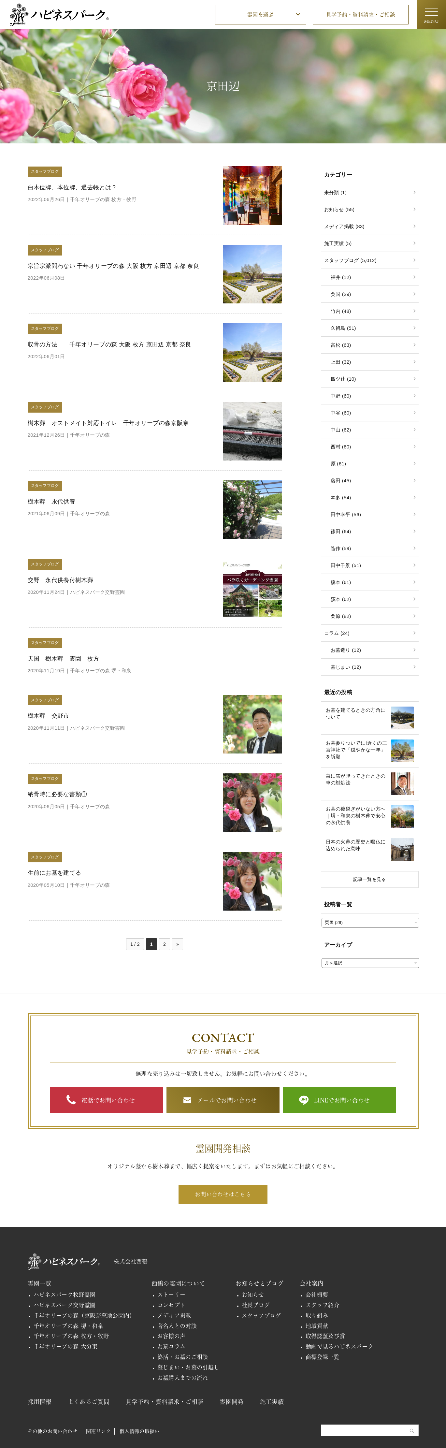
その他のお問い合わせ (53, 1431)
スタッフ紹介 (322, 1305)
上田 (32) (341, 362)
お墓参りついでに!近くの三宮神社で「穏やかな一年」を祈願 (356, 749)
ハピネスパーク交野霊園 (65, 1305)
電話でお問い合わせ (108, 1100)
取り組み (317, 1315)
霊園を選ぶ (260, 14)
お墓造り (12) (346, 650)
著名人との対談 (177, 1326)
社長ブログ (256, 1305)
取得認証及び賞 (325, 1336)
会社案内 (312, 1283)
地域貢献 (317, 1326)
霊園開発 (231, 1402)
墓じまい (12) (346, 667)
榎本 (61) (341, 582)
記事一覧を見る (369, 879)
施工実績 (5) (338, 243)
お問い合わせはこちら (223, 1194)
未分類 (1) (335, 192)
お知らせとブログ (259, 1283)
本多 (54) (341, 497)
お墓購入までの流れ (182, 1378)
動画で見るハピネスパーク (339, 1346)
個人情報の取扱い (140, 1431)
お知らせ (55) (339, 209)
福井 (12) (341, 277)
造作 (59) (341, 548)
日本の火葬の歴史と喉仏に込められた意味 (356, 845)
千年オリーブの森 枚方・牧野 (71, 1336)
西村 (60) (341, 446)
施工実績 (272, 1402)
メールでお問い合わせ (227, 1100)
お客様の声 (171, 1336)
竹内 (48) (341, 311)
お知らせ (253, 1294)
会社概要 (317, 1294)
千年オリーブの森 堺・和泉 (68, 1326)
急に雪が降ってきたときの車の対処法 (356, 779)
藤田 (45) (341, 480)
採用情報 (39, 1402)
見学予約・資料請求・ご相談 (360, 14)
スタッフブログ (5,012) (350, 260)
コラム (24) (337, 633)
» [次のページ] (177, 944)
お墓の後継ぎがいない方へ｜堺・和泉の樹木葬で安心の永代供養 (356, 815)
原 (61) (338, 463)
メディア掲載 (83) (344, 226)
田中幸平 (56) (346, 514)
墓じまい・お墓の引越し (188, 1367)
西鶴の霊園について (178, 1283)
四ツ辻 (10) (343, 379)
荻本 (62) (341, 599)
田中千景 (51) (346, 565)
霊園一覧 (39, 1283)
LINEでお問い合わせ (342, 1100)
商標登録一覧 (322, 1357)
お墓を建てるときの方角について (356, 713)
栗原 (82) (341, 616)
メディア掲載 (174, 1315)
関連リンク (98, 1431)
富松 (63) (341, 345)
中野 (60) (341, 396)
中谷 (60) (341, 413)
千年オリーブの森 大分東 (66, 1346)
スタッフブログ (261, 1315)
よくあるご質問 (88, 1402)
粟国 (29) (341, 294)
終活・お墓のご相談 (182, 1357)
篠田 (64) (341, 531)
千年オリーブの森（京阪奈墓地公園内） (84, 1315)
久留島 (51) (343, 328)
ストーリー (171, 1294)
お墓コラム (171, 1346)
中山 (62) (341, 429)
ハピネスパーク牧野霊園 (65, 1294)
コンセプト (171, 1305)
